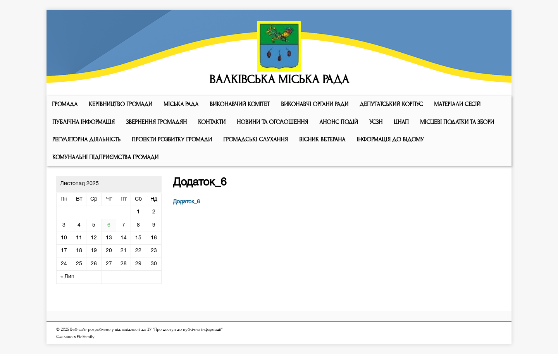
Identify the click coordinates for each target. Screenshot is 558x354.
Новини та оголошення (272, 122)
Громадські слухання (255, 139)
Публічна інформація (83, 122)
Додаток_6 (186, 201)
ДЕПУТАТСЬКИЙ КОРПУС (391, 104)
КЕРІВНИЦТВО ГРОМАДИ (120, 104)
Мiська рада (181, 104)
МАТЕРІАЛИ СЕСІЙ (457, 104)
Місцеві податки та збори (457, 122)
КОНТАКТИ (212, 122)
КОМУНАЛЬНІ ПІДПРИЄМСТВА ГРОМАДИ (105, 157)
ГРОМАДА (65, 104)
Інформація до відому (390, 139)
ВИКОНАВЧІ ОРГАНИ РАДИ (314, 104)
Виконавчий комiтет (240, 104)
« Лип (67, 276)
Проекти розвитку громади (172, 139)
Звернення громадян (156, 122)
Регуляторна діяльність (86, 139)
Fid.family (86, 336)
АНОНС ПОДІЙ (338, 122)
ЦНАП (401, 122)
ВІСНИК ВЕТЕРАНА (322, 139)
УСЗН (375, 122)
